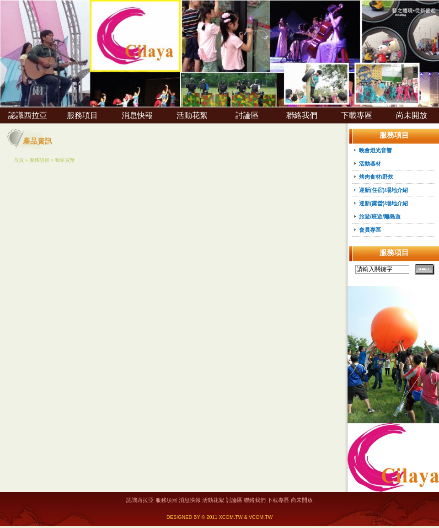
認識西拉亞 (27, 115)
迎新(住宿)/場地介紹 (383, 190)
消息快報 (137, 115)
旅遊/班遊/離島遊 (380, 216)
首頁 (19, 160)
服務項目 (82, 115)
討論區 (247, 115)
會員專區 (370, 230)
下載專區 (356, 115)
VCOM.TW (261, 517)
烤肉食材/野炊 (376, 177)
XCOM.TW (231, 517)
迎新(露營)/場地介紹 (383, 203)
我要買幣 (65, 160)
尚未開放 (411, 115)
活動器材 (370, 163)
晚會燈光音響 (375, 150)
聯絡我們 (301, 115)
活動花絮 (192, 115)
